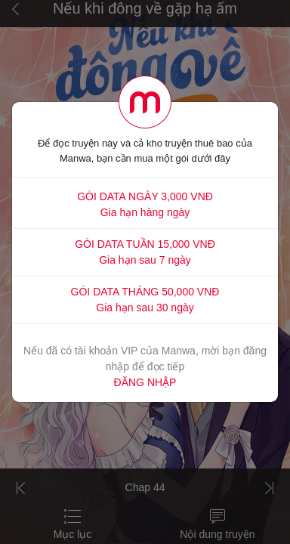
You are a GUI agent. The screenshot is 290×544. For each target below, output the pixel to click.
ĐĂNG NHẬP (145, 382)
